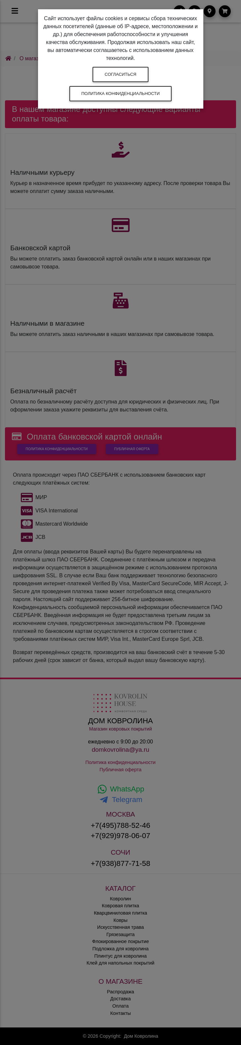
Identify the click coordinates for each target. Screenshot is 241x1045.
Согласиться (121, 74)
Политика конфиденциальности (120, 93)
